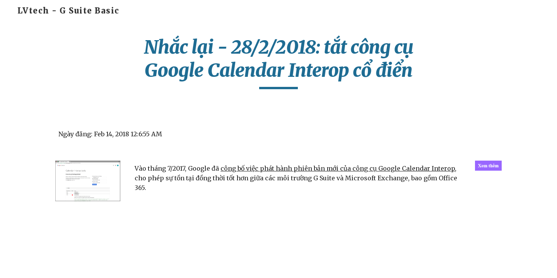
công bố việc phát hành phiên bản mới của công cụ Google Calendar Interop (337, 168)
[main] (278, 62)
